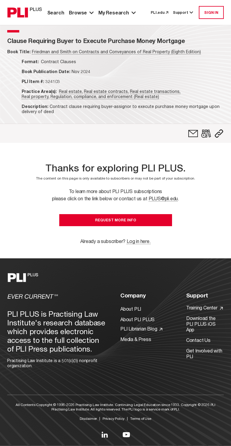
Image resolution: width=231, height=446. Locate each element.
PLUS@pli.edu (163, 198)
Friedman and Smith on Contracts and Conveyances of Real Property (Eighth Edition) (116, 51)
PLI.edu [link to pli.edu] (159, 12)
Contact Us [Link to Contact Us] (198, 340)
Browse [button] (81, 12)
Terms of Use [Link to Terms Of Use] (140, 418)
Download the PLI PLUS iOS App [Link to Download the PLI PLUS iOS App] (201, 323)
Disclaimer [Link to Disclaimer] (88, 418)
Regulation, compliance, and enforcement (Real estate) (105, 96)
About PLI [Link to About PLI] (130, 309)
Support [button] (183, 12)
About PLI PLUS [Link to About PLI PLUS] (137, 319)
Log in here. (139, 241)
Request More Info (115, 220)
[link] (193, 133)
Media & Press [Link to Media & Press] (135, 339)
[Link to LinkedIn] (104, 434)
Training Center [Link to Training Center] (204, 307)
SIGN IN (211, 12)
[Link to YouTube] (126, 434)
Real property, (35, 96)
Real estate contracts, (106, 91)
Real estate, (71, 91)
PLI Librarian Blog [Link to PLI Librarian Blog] (141, 328)
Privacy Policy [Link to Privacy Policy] (114, 418)
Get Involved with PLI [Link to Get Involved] (204, 353)
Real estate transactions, (155, 91)
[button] (219, 133)
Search (55, 12)
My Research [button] (117, 12)
